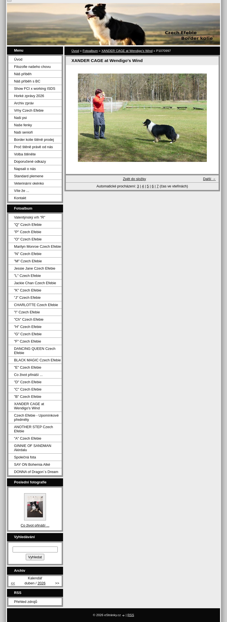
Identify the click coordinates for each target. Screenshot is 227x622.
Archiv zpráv (24, 103)
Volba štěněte (25, 154)
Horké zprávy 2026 (29, 96)
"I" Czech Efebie (27, 312)
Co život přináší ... (28, 375)
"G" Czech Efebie (28, 334)
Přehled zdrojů (25, 602)
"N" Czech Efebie (27, 254)
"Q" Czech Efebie (28, 224)
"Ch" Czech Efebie (28, 319)
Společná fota (25, 457)
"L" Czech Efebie (27, 276)
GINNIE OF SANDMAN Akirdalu (32, 448)
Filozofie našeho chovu (32, 67)
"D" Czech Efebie (27, 382)
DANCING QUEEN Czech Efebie (34, 350)
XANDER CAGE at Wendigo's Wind (126, 50)
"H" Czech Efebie (27, 327)
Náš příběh (23, 74)
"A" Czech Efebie (27, 438)
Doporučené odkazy (30, 161)
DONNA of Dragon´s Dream (36, 472)
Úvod (75, 50)
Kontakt (20, 198)
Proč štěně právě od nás (33, 147)
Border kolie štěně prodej (34, 139)
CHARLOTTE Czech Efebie (36, 305)
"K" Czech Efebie (27, 290)
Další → (209, 179)
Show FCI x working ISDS (34, 88)
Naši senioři (23, 132)
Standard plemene (28, 176)
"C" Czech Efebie (27, 389)
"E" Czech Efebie (27, 367)
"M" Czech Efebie (28, 261)
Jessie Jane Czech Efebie (34, 268)
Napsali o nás (25, 169)
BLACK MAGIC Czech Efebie (37, 360)
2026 (41, 583)
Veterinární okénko (29, 183)
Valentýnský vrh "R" (29, 217)
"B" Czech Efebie (27, 396)
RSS (131, 615)
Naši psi (20, 118)
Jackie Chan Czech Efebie (35, 283)
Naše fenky (23, 125)
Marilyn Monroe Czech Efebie (37, 246)
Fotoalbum (90, 50)
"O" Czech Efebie (28, 239)
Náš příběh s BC (27, 81)
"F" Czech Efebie (27, 341)
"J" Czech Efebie (27, 297)
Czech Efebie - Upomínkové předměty (36, 417)
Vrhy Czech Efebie (29, 110)
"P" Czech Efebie (27, 232)
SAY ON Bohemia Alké (32, 464)
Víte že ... (21, 191)
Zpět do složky (134, 179)
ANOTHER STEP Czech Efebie (33, 429)
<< (13, 583)
